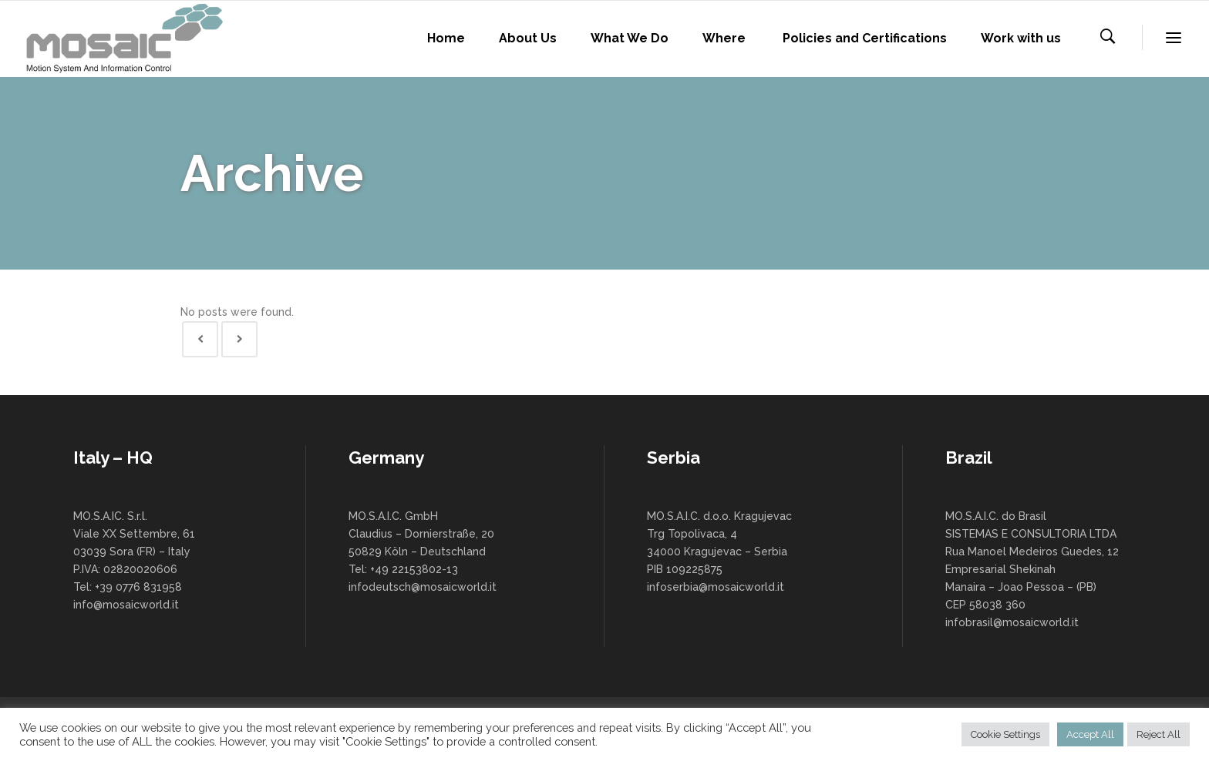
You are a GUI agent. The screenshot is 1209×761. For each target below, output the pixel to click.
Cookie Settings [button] (1005, 734)
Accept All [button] (1090, 734)
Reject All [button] (1158, 734)
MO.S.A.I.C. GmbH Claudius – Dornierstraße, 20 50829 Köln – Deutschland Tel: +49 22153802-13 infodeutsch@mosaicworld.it (423, 551)
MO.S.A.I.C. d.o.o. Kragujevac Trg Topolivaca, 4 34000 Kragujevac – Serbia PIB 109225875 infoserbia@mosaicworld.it (719, 551)
